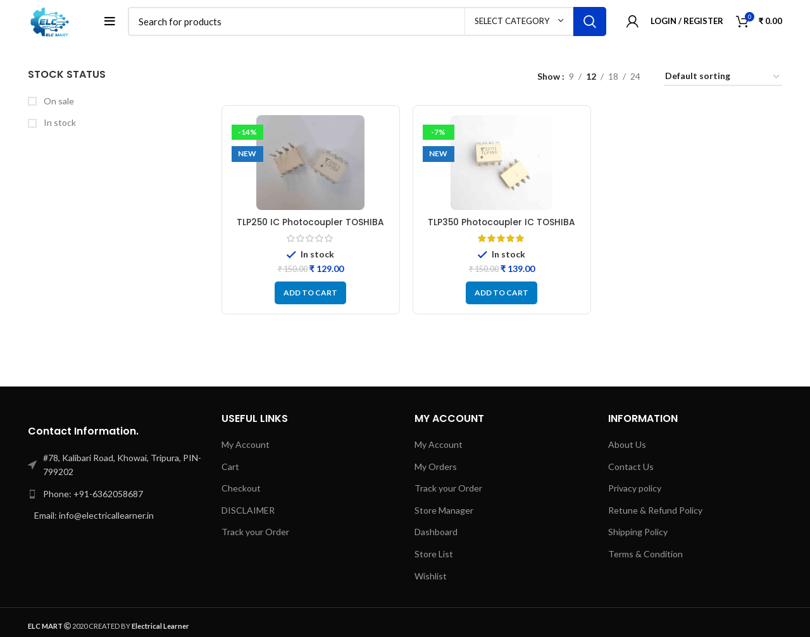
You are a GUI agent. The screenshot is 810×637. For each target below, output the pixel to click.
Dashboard (436, 533)
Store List (433, 555)
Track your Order (255, 533)
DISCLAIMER (248, 512)
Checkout (241, 490)
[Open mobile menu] (112, 22)
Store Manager (443, 512)
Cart (230, 467)
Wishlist (430, 577)
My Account (245, 446)
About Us (627, 446)
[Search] (368, 22)
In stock (59, 124)
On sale (58, 102)
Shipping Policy (638, 533)
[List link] (115, 496)
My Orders (435, 467)
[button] (310, 294)
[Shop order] (723, 79)
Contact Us (631, 467)
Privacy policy (634, 490)
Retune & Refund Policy (655, 512)
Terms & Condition (645, 555)
